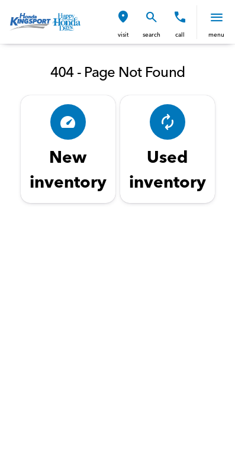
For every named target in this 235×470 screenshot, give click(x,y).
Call (180, 34)
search (151, 34)
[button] (123, 22)
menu (216, 34)
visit (123, 34)
